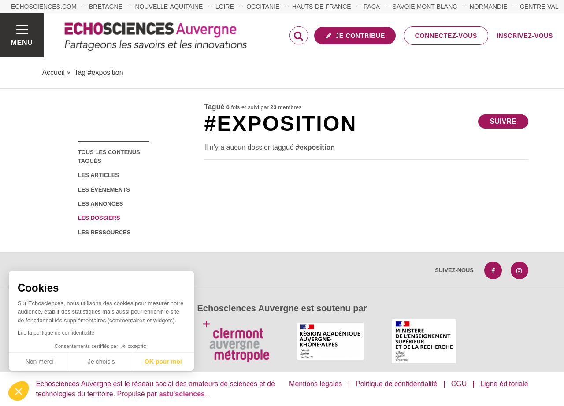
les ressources (104, 232)
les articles (98, 175)
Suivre (503, 121)
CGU (459, 384)
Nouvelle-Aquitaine (169, 6)
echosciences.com (44, 6)
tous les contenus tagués (109, 156)
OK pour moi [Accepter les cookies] (163, 361)
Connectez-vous (446, 35)
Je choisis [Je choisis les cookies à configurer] (101, 361)
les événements (104, 189)
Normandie (489, 6)
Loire (224, 6)
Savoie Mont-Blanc (425, 6)
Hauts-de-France (321, 6)
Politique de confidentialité (397, 384)
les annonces (100, 203)
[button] (18, 391)
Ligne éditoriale (504, 384)
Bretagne (105, 6)
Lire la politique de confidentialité (56, 333)
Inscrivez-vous (525, 35)
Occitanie (262, 6)
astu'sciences (183, 394)
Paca (372, 6)
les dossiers (99, 217)
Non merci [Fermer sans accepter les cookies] (40, 361)
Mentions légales (315, 384)
